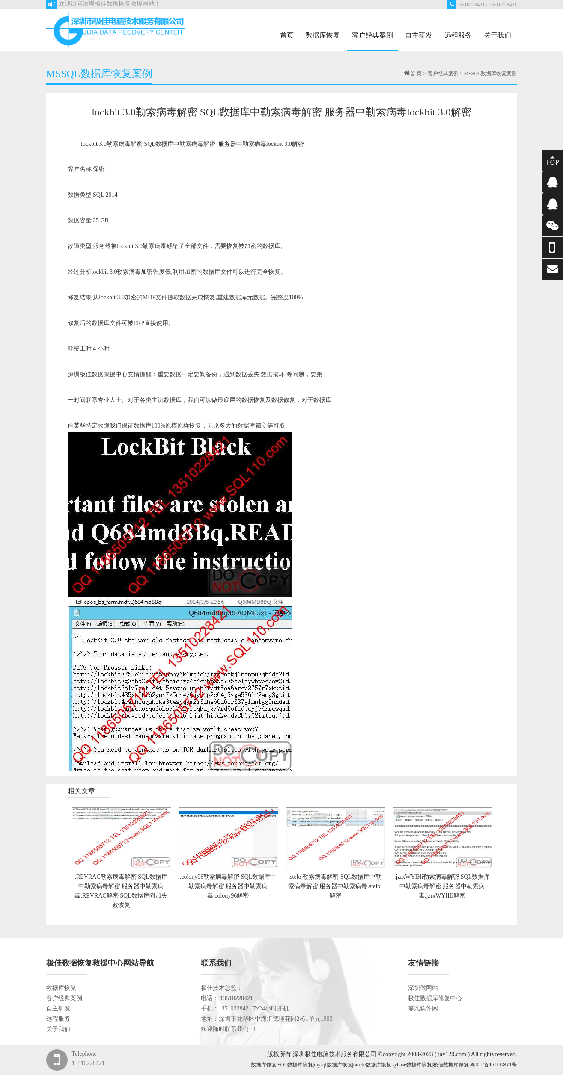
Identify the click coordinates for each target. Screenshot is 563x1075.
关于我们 (497, 35)
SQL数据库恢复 (295, 1065)
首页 (287, 35)
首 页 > (418, 74)
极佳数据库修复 (451, 1065)
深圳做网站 (423, 988)
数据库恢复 (323, 35)
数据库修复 (264, 1065)
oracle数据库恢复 (372, 1065)
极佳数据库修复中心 (435, 998)
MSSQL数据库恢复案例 (490, 74)
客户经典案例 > (446, 74)
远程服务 (458, 35)
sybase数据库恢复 (412, 1065)
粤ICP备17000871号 (493, 1065)
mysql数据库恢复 (333, 1065)
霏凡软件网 (423, 1008)
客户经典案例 (372, 35)
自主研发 (418, 35)
